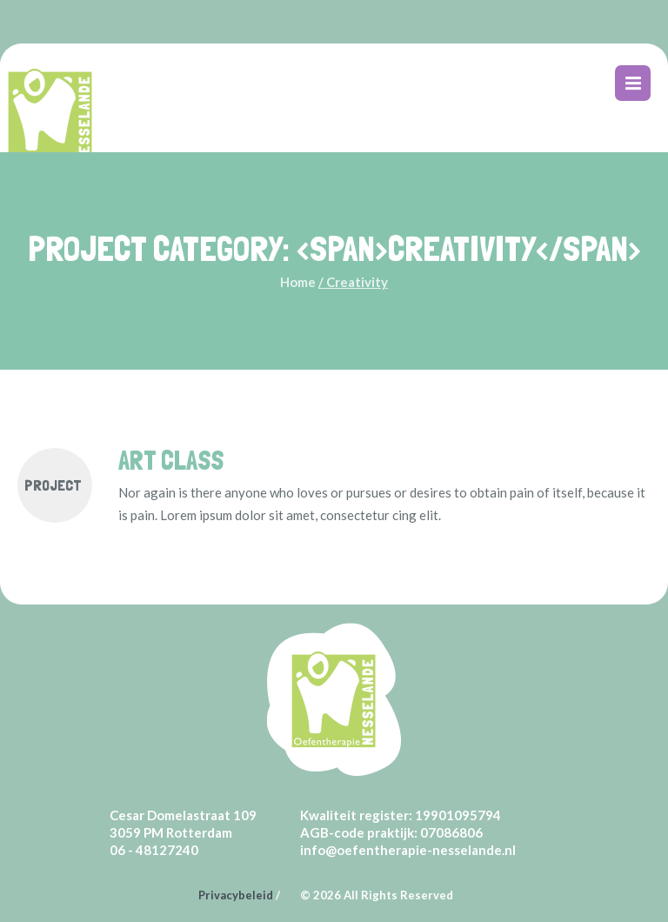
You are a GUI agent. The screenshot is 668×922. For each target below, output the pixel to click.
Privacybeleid (235, 895)
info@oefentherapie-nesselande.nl (408, 850)
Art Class (171, 460)
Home (298, 282)
